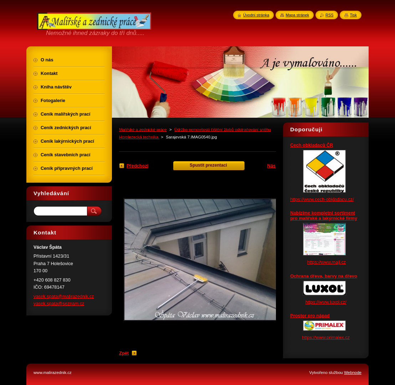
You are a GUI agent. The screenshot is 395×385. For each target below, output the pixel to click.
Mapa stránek (297, 15)
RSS (329, 15)
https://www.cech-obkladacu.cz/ (322, 199)
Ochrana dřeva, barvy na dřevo (323, 276)
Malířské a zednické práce (143, 129)
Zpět (124, 353)
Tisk (353, 15)
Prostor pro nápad (310, 315)
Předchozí (137, 165)
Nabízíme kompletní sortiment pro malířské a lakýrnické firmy (323, 215)
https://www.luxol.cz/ (325, 302)
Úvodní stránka (256, 15)
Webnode (352, 372)
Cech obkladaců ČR (311, 145)
